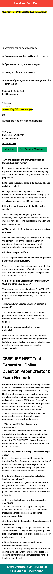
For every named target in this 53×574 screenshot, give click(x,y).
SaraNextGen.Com (27, 3)
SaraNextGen (35, 430)
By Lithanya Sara (10, 94)
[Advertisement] (26, 30)
